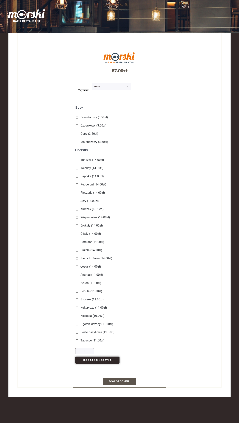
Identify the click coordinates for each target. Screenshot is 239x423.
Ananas (90, 275)
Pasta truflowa (94, 258)
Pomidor (90, 242)
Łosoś (89, 266)
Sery (88, 201)
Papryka (90, 176)
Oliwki (89, 233)
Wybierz (83, 90)
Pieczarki (91, 192)
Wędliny (90, 168)
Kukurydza (92, 307)
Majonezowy (92, 142)
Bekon (89, 283)
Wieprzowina (93, 217)
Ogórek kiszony (95, 324)
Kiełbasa (90, 316)
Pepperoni (91, 184)
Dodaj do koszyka (97, 360)
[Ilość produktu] (84, 351)
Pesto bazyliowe (95, 332)
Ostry (87, 133)
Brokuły (90, 225)
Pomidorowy (92, 117)
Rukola (89, 250)
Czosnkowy (91, 125)
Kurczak (90, 209)
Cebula (89, 291)
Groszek (90, 299)
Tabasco (90, 340)
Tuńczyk (90, 160)
